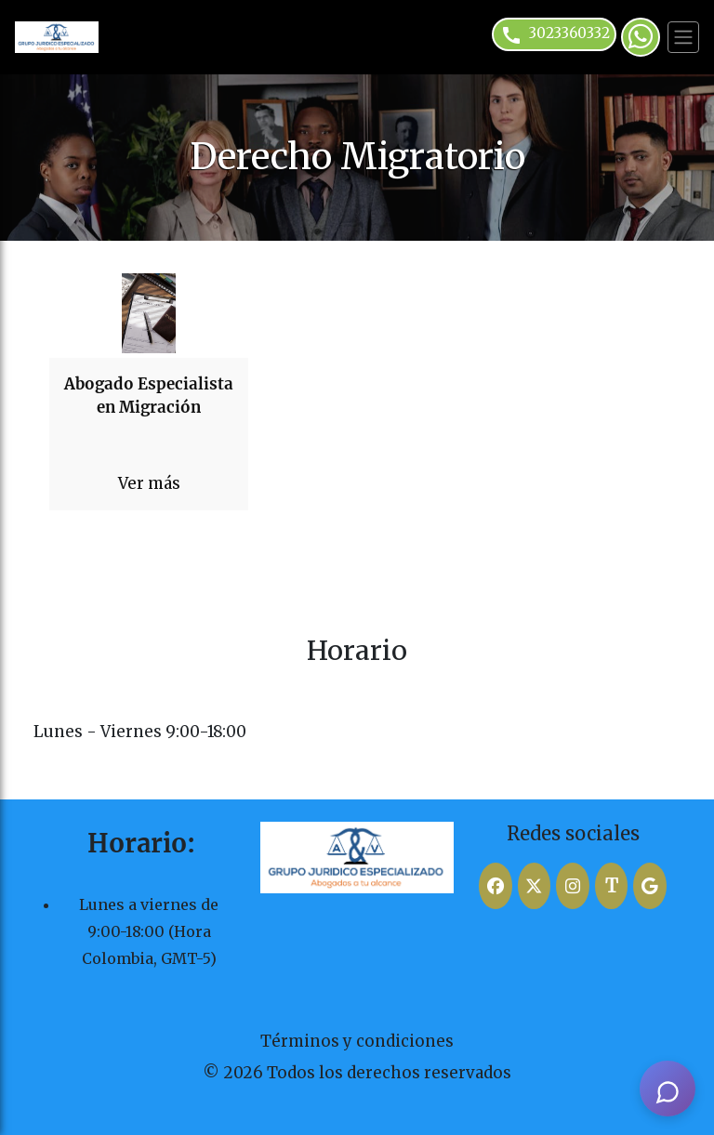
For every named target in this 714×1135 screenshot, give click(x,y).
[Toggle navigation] (683, 37)
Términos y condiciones (357, 1041)
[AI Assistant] (667, 1088)
